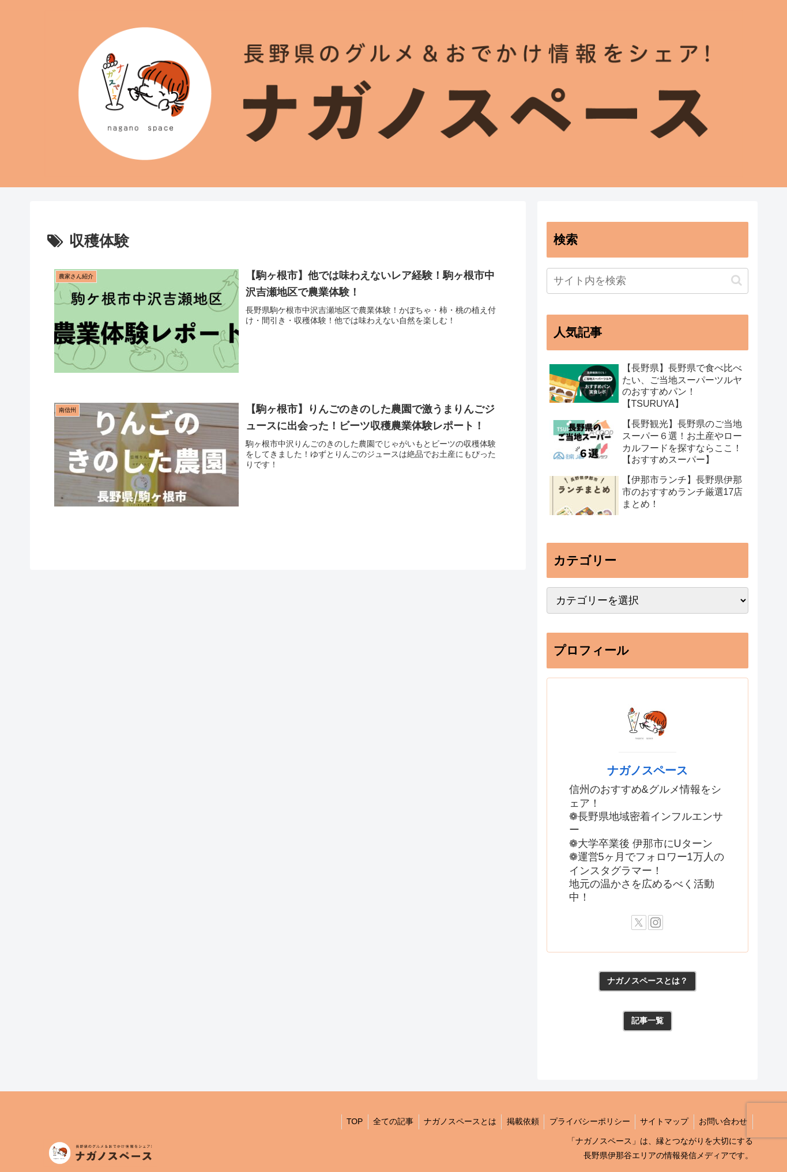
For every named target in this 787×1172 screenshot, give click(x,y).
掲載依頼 (516, 1121)
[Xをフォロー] (638, 922)
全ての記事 (383, 1121)
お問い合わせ (722, 1121)
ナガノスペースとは (452, 1121)
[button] (736, 280)
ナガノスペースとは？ (647, 980)
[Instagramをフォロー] (655, 922)
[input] (647, 281)
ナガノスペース (647, 770)
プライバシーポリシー (585, 1121)
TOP (342, 1121)
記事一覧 (647, 1020)
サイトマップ (662, 1121)
